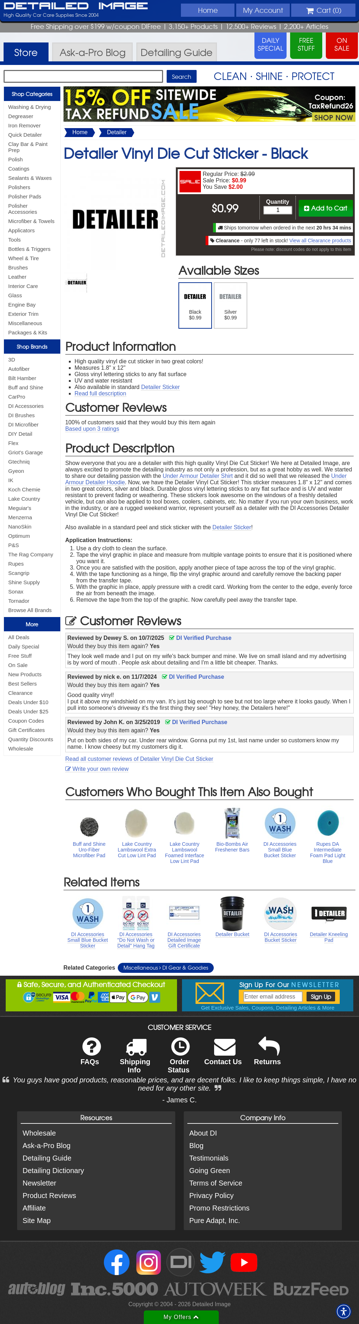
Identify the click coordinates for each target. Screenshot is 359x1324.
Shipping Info (135, 1060)
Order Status (178, 1060)
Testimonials (208, 1158)
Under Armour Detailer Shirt (198, 476)
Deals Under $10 (28, 702)
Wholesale (20, 749)
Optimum (19, 536)
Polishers (19, 187)
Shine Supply (24, 582)
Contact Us (223, 1056)
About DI (203, 1133)
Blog (196, 1145)
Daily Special (23, 646)
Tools (14, 240)
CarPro (16, 397)
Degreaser (20, 116)
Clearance (20, 693)
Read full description (100, 393)
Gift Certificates (26, 730)
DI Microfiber (23, 424)
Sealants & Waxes (30, 178)
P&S (13, 545)
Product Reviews (49, 1195)
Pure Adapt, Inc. (214, 1220)
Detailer (117, 132)
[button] (344, 1311)
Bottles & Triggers (29, 249)
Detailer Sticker (160, 387)
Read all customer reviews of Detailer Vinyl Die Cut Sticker (139, 759)
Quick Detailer (25, 135)
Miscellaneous (25, 323)
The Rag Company (30, 554)
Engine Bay (22, 305)
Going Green (209, 1170)
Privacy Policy (211, 1195)
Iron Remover (24, 125)
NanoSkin (19, 527)
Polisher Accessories (22, 209)
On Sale (17, 665)
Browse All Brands (30, 610)
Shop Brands (32, 346)
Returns (267, 1056)
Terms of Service (215, 1183)
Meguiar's (19, 508)
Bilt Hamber (22, 378)
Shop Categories (32, 93)
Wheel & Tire (23, 258)
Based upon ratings (92, 429)
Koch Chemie (24, 489)
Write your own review (97, 769)
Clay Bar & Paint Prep (27, 147)
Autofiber (19, 369)
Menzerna (20, 517)
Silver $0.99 (230, 302)
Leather (17, 277)
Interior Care (23, 286)
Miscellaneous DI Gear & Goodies (165, 967)
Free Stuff (20, 656)
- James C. (179, 1100)
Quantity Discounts (30, 739)
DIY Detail (20, 434)
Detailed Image (76, 6)
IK (10, 480)
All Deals (18, 637)
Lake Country (24, 499)
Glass (15, 295)
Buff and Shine (25, 387)
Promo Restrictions (219, 1208)
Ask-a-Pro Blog (46, 1145)
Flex (13, 443)
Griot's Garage (25, 452)
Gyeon (16, 471)
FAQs (90, 1056)
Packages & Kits (27, 332)
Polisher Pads (24, 196)
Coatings (18, 169)
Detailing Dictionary (53, 1170)
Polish (15, 159)
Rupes (16, 564)
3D (11, 360)
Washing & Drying (29, 107)
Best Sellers (22, 684)
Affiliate (34, 1208)
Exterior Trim (23, 314)
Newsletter (39, 1183)
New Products (24, 674)
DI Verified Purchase (200, 638)
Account (263, 10)
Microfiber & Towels (31, 221)
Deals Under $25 (28, 711)
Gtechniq (19, 462)
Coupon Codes (26, 721)
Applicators (21, 230)
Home (208, 10)
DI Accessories (26, 406)
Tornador (18, 601)
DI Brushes (21, 415)
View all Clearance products (320, 240)
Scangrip (18, 573)
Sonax (16, 591)
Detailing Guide (46, 1158)
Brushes (18, 267)
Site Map (36, 1220)
